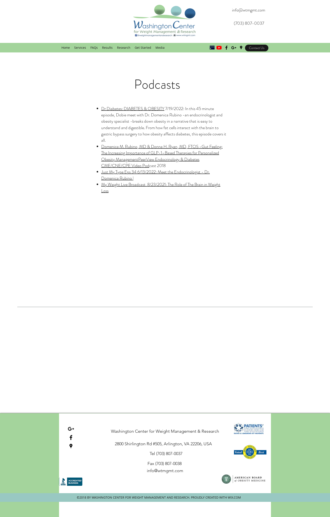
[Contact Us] (256, 48)
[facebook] (71, 437)
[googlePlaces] (241, 47)
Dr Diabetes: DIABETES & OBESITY (132, 109)
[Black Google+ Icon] (233, 47)
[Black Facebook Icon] (226, 47)
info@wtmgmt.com (248, 10)
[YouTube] (219, 47)
